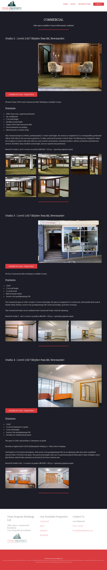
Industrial (43, 530)
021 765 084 (78, 526)
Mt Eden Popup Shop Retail (47, 560)
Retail (42, 526)
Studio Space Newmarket (10, 560)
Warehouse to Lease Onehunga (28, 560)
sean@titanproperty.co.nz (83, 530)
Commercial (44, 521)
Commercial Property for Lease (93, 560)
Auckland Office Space (63, 560)
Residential (44, 535)
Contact (98, 4)
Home (65, 4)
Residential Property (77, 560)
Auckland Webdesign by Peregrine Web (60, 562)
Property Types (84, 4)
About (73, 4)
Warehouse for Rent (42, 562)
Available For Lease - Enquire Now (21, 94)
